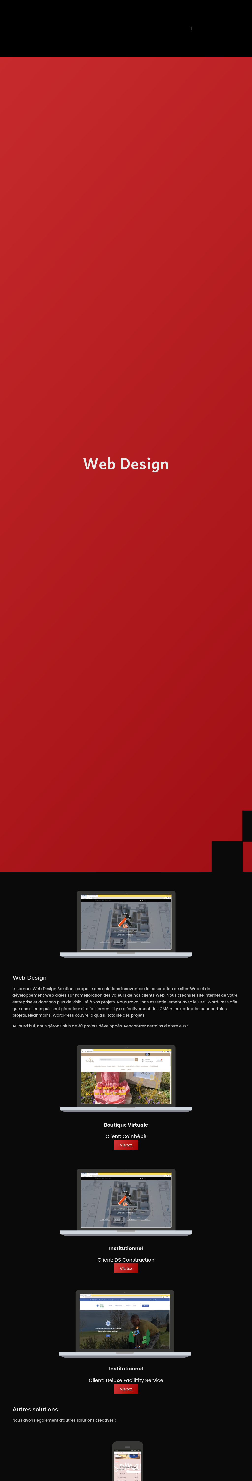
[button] (191, 28)
